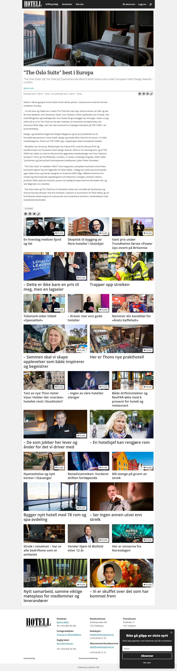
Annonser (67, 4)
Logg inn (142, 4)
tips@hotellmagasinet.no (102, 634)
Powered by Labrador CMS (88, 667)
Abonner (147, 656)
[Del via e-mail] (147, 94)
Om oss (79, 4)
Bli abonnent (129, 4)
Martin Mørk (63, 622)
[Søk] (150, 4)
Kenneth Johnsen (65, 643)
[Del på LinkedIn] (143, 94)
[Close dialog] (171, 632)
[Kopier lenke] (151, 94)
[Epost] (147, 648)
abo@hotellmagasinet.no (102, 647)
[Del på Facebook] (140, 94)
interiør (29, 208)
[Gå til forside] (33, 4)
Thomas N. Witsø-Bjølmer (69, 634)
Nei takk (147, 662)
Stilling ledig (51, 4)
